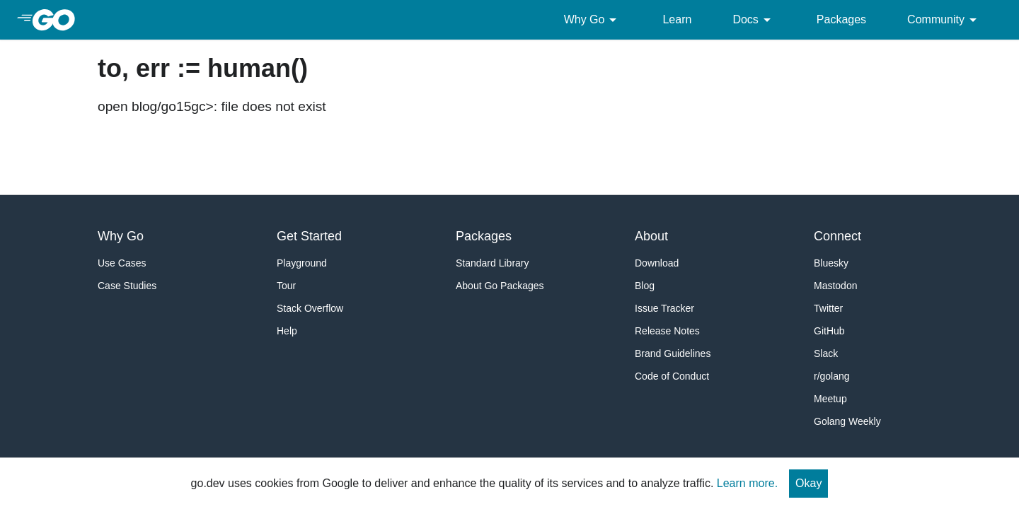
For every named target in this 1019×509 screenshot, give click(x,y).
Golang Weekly (847, 421)
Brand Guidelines (672, 353)
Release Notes (667, 331)
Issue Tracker (664, 308)
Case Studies (127, 285)
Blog (645, 285)
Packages (841, 19)
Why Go (593, 19)
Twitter (828, 308)
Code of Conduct (672, 376)
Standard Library (492, 263)
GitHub (829, 331)
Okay (808, 483)
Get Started (309, 236)
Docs (753, 19)
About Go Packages (500, 285)
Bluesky (831, 263)
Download (657, 263)
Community (944, 19)
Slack (826, 353)
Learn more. (747, 483)
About (651, 236)
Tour (286, 285)
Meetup (830, 398)
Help (287, 331)
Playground (302, 263)
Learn (676, 19)
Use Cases (122, 263)
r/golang (832, 376)
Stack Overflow (310, 308)
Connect (837, 236)
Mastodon (835, 285)
